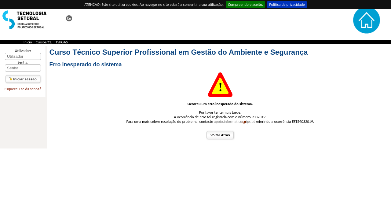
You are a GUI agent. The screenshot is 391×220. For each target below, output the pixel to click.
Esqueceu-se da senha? (23, 88)
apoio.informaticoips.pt (234, 121)
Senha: (22, 62)
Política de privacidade (287, 4)
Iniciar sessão (22, 79)
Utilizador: (23, 50)
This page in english (69, 18)
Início (28, 42)
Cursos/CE (44, 42)
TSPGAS (62, 42)
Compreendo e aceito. (245, 4)
